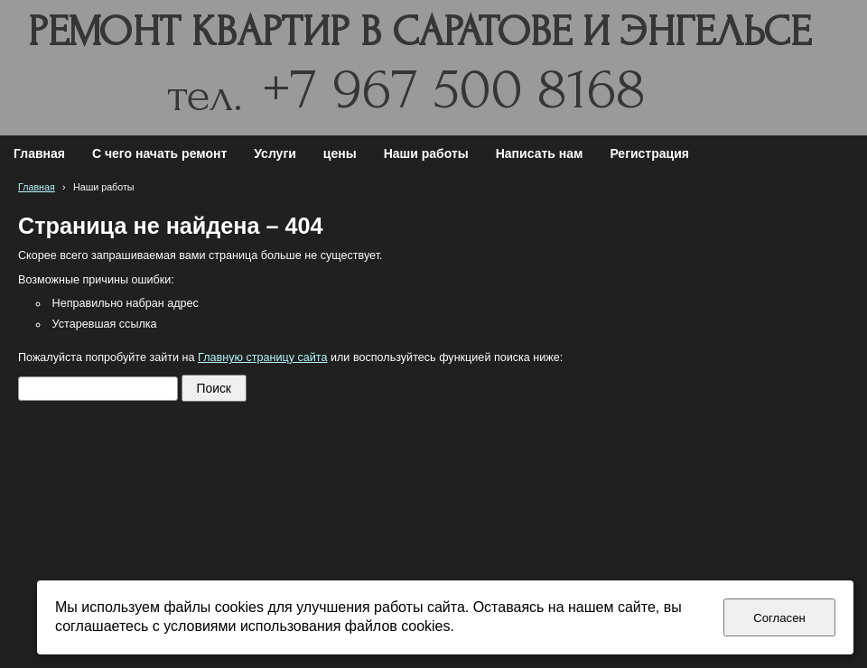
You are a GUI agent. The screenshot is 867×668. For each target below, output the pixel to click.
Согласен (779, 618)
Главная (36, 186)
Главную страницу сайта (262, 357)
